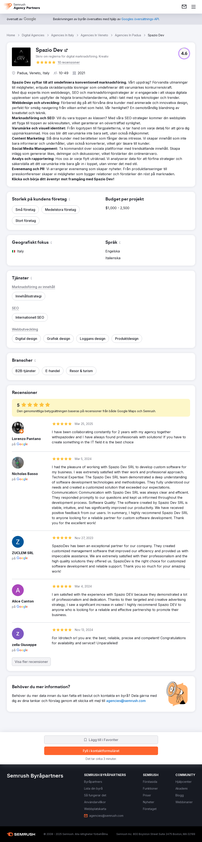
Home (11, 35)
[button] (184, 53)
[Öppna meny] (193, 7)
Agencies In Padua (128, 35)
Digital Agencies (33, 35)
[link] (184, 7)
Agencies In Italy (62, 35)
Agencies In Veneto (94, 35)
